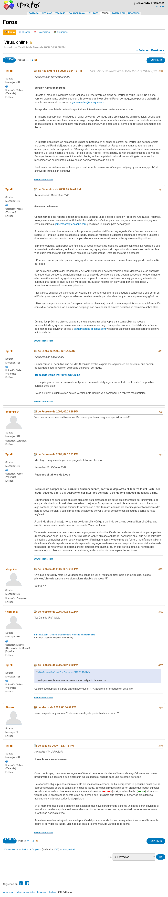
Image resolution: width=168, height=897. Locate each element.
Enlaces (93, 13)
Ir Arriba (10, 839)
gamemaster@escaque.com (88, 102)
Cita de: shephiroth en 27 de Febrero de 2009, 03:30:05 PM (64, 672)
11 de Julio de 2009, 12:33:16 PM (54, 745)
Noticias (47, 13)
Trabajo (60, 13)
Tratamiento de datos (25, 892)
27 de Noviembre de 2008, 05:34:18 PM (58, 70)
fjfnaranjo (11, 611)
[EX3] (56, 849)
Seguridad (41, 892)
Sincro (9, 707)
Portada (34, 13)
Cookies (52, 892)
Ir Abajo (9, 58)
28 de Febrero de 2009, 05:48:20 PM (56, 664)
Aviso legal (8, 892)
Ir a (109, 856)
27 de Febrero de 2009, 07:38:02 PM (56, 611)
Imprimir (156, 60)
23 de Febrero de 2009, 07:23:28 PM (56, 411)
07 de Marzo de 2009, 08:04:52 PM (55, 707)
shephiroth (12, 411)
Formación (118, 13)
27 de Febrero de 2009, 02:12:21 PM (56, 454)
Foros (105, 13)
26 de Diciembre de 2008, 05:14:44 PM (57, 189)
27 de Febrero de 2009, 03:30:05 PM (56, 569)
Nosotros (133, 13)
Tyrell (8, 70)
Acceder (160, 6)
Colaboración (77, 13)
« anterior (142, 50)
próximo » (157, 50)
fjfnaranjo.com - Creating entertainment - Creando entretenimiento (64, 634)
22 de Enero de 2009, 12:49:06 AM (54, 351)
